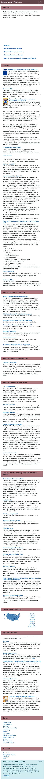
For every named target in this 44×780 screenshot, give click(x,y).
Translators (6, 756)
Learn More (6, 775)
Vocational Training (8, 737)
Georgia (32, 614)
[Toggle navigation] (40, 2)
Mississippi (32, 625)
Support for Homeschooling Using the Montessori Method (20, 58)
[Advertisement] (22, 31)
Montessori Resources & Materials (13, 55)
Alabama (32, 623)
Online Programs (7, 741)
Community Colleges (8, 742)
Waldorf (5, 731)
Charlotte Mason (7, 724)
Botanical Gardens (8, 753)
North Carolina (32, 627)
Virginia (32, 617)
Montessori (6, 726)
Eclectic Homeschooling (9, 735)
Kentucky (32, 615)
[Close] (40, 762)
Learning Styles (7, 722)
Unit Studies (6, 733)
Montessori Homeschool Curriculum (14, 52)
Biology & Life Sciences (9, 755)
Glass (4, 758)
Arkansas (32, 619)
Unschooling (6, 730)
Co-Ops (5, 739)
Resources (7, 45)
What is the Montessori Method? (13, 48)
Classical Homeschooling (10, 728)
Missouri (32, 621)
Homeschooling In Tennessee (11, 2)
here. (33, 658)
